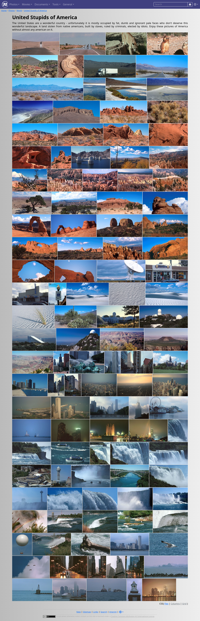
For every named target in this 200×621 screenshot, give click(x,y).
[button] (195, 4)
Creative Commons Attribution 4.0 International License (132, 616)
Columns (175, 603)
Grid (184, 603)
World (19, 10)
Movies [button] (26, 4)
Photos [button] (13, 4)
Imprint (113, 611)
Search (103, 611)
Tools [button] (55, 4)
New (78, 611)
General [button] (67, 4)
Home (4, 10)
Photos (12, 10)
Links (95, 611)
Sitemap (87, 611)
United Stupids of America (35, 10)
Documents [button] (41, 4)
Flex (166, 603)
